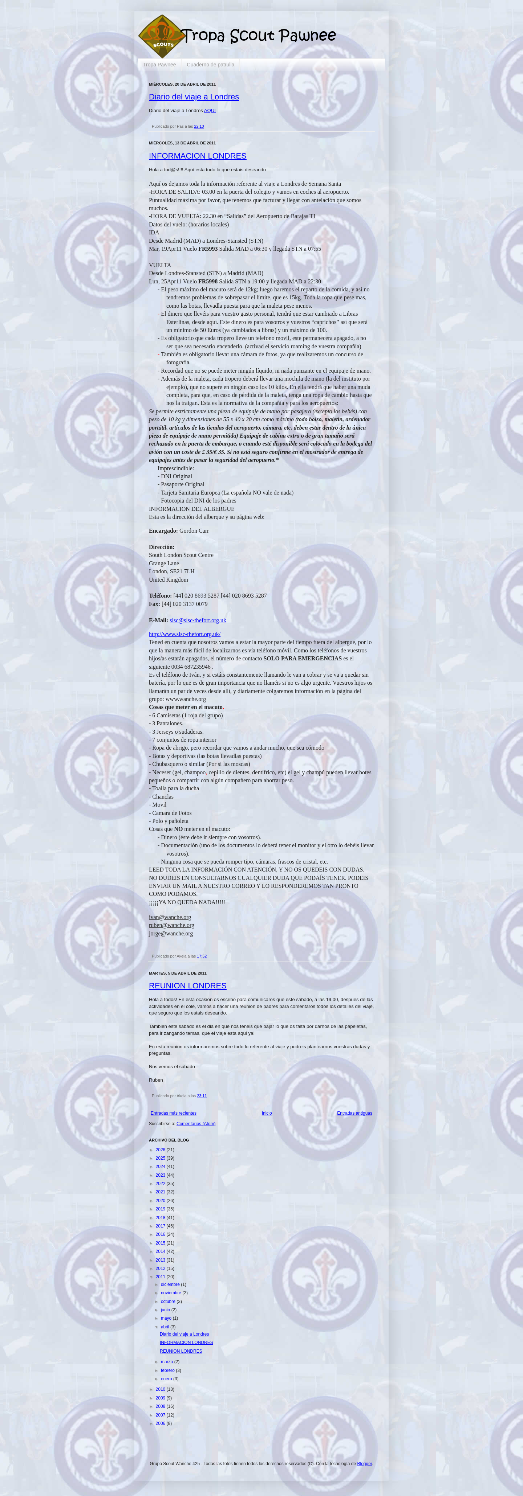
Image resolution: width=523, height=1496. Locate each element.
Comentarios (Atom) (196, 1123)
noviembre (171, 1292)
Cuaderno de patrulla (211, 64)
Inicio (267, 1113)
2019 (161, 1209)
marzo (167, 1361)
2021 (161, 1191)
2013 (161, 1260)
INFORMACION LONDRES (198, 155)
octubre (169, 1301)
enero (167, 1378)
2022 (161, 1183)
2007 (161, 1415)
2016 (161, 1234)
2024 (161, 1166)
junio (166, 1309)
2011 (161, 1276)
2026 (161, 1149)
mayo (167, 1318)
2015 (161, 1243)
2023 (161, 1175)
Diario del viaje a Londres (194, 96)
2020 (161, 1200)
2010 (161, 1389)
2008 (161, 1406)
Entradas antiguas (354, 1113)
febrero (168, 1370)
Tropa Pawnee (159, 64)
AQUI (210, 110)
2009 (161, 1398)
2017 (161, 1226)
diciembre (171, 1284)
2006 (161, 1423)
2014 (161, 1251)
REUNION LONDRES (188, 985)
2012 (161, 1268)
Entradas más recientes (173, 1113)
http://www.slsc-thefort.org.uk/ (184, 634)
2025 (161, 1158)
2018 (161, 1217)
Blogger (364, 1463)
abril (165, 1326)
